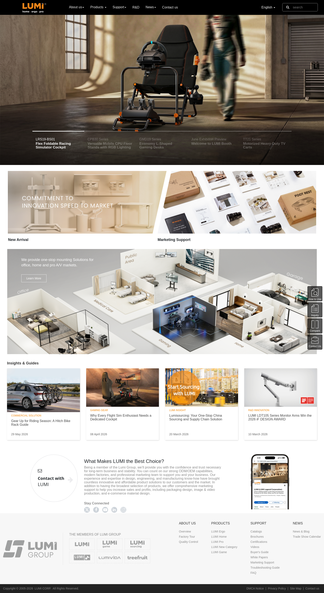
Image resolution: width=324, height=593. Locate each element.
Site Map (295, 588)
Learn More (33, 278)
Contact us (170, 7)
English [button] (268, 7)
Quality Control (188, 541)
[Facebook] (96, 510)
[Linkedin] (114, 510)
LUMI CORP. (43, 588)
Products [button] (98, 7)
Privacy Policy (277, 588)
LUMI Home (219, 536)
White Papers (259, 557)
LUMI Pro (217, 541)
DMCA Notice (255, 588)
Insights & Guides (23, 363)
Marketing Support (174, 240)
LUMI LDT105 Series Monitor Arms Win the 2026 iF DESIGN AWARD (280, 417)
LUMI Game (219, 552)
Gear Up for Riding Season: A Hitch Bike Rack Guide (40, 422)
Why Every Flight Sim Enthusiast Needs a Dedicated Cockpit (120, 417)
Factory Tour (187, 536)
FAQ (253, 572)
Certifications (258, 541)
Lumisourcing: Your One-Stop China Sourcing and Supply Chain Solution (195, 417)
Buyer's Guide (259, 552)
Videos (254, 547)
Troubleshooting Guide (265, 567)
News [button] (151, 7)
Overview (185, 531)
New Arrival (18, 240)
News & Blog (301, 531)
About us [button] (76, 7)
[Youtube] (105, 510)
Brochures (257, 536)
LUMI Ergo (218, 531)
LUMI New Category (224, 547)
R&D (135, 7)
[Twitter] (87, 510)
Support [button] (119, 7)
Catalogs (256, 531)
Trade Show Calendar (307, 536)
